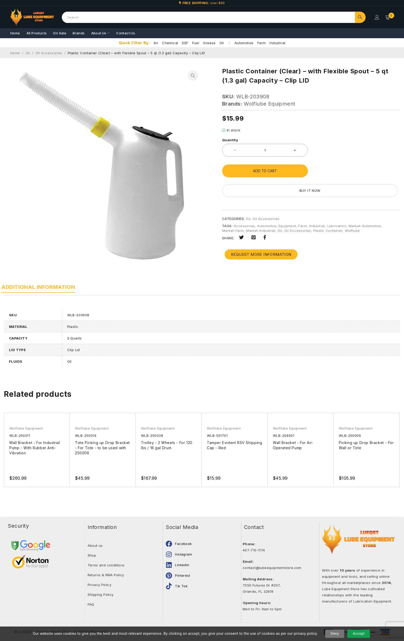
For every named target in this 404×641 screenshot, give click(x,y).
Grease (209, 43)
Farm (261, 43)
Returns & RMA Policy (106, 575)
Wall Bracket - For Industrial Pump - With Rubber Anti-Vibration (35, 447)
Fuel (195, 43)
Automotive (244, 43)
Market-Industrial (260, 211)
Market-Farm (233, 211)
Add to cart (264, 171)
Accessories (244, 206)
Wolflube (352, 211)
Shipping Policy (101, 594)
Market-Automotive (365, 206)
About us (95, 545)
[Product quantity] (265, 150)
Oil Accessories (49, 53)
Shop (92, 555)
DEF (185, 43)
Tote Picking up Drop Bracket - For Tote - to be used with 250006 (99, 447)
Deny (335, 633)
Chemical (170, 43)
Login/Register (376, 17)
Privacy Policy (100, 585)
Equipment (287, 206)
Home (15, 53)
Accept (359, 633)
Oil (222, 43)
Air (156, 43)
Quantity (230, 140)
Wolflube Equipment (269, 104)
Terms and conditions (106, 565)
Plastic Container (328, 211)
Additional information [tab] (41, 287)
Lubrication (336, 206)
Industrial (277, 43)
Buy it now (357, 171)
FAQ (91, 604)
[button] (193, 75)
